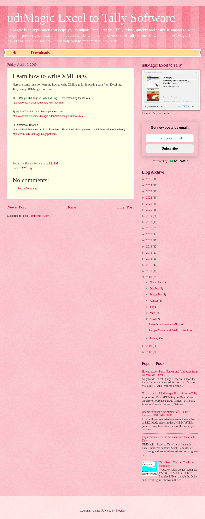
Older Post (125, 207)
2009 (149, 277)
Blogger (120, 510)
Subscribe (170, 148)
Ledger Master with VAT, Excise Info (170, 330)
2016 (149, 234)
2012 (149, 258)
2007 (149, 352)
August (154, 300)
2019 (149, 216)
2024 (149, 185)
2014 (149, 246)
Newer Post (16, 207)
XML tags (27, 168)
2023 (149, 191)
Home (17, 52)
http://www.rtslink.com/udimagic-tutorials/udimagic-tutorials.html (48, 116)
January (154, 338)
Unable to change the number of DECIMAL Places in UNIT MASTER (167, 413)
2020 (149, 209)
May (153, 312)
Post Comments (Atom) (36, 215)
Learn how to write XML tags (166, 324)
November (156, 282)
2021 (149, 203)
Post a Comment (27, 188)
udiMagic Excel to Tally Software (91, 18)
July (152, 306)
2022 (149, 197)
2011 (149, 265)
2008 (149, 346)
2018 (149, 222)
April (153, 319)
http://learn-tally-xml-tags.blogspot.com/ (35, 134)
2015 (149, 240)
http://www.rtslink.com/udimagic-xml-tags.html (38, 102)
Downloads (40, 52)
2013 (149, 252)
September (156, 294)
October (155, 288)
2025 (149, 179)
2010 (149, 271)
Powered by (170, 161)
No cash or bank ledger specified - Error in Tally (169, 393)
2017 (149, 228)
